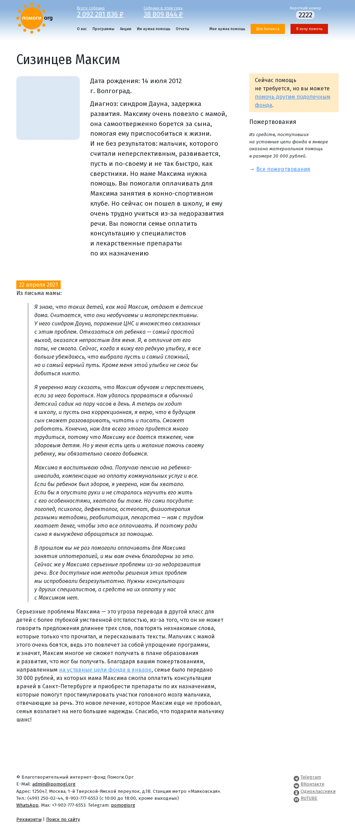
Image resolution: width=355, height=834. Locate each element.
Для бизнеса (267, 29)
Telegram (311, 777)
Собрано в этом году (172, 11)
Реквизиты (29, 819)
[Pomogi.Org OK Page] (296, 791)
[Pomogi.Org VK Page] (296, 784)
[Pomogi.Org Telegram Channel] (296, 777)
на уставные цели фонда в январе (105, 669)
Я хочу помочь (309, 29)
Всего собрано (105, 11)
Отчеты (182, 29)
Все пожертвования (283, 169)
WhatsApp (27, 805)
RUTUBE (309, 798)
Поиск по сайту (63, 819)
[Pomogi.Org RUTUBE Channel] (296, 798)
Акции (125, 29)
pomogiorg (123, 805)
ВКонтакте (312, 784)
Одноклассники (318, 791)
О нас (82, 29)
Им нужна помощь (153, 29)
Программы (103, 29)
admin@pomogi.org (54, 784)
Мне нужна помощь (227, 29)
